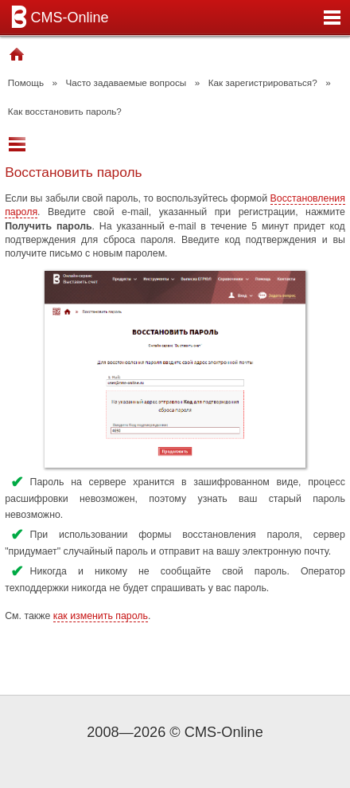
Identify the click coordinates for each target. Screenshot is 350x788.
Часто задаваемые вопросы (126, 82)
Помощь (26, 82)
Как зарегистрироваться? (262, 82)
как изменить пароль (100, 615)
